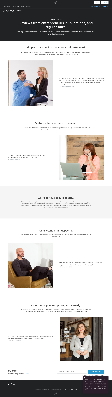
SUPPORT (28, 6)
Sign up (105, 2)
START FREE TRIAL (96, 371)
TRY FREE (105, 6)
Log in (97, 2)
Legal (76, 389)
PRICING (13, 6)
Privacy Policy (69, 389)
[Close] (84, 378)
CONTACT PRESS (96, 6)
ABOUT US (20, 6)
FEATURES (7, 6)
